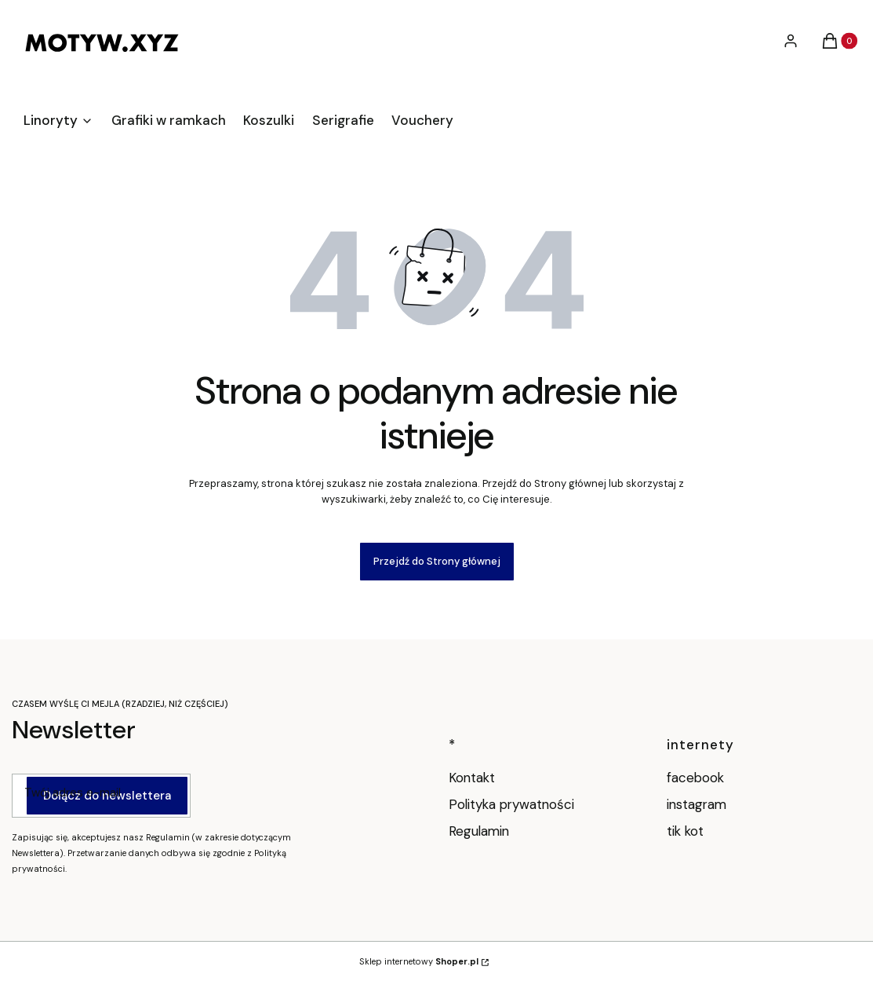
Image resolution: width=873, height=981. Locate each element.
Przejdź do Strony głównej (436, 561)
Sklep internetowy (418, 961)
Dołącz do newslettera (107, 795)
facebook (697, 777)
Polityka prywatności (511, 804)
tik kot (687, 831)
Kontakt (472, 777)
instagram (698, 804)
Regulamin (479, 831)
